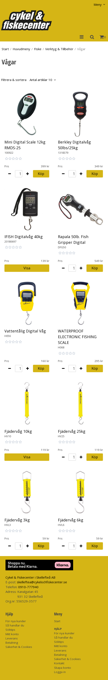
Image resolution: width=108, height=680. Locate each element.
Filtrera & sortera (26, 80)
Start (5, 49)
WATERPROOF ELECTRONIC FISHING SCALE (77, 336)
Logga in (60, 672)
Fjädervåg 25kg (71, 431)
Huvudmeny (21, 49)
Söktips (10, 630)
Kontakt (59, 663)
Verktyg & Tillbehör (59, 49)
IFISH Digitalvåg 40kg (23, 236)
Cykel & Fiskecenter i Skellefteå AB (30, 577)
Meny (98, 4)
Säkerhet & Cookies (18, 647)
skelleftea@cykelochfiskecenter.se (42, 582)
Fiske (37, 49)
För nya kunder (15, 621)
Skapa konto (62, 668)
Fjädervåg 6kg (70, 519)
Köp (41, 173)
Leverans (11, 638)
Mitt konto (12, 634)
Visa (26, 267)
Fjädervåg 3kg (17, 519)
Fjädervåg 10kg (18, 431)
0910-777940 (28, 587)
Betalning (11, 643)
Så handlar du (14, 625)
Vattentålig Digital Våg (25, 331)
